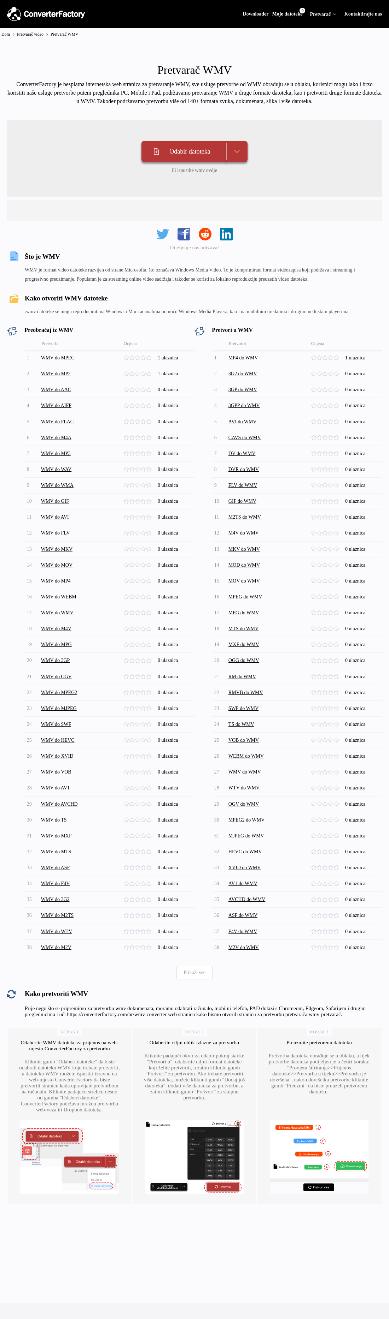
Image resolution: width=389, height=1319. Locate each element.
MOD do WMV (245, 545)
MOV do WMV (245, 559)
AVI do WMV (244, 415)
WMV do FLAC (58, 415)
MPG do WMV (245, 588)
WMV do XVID (58, 719)
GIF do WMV (243, 487)
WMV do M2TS (58, 863)
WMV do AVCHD (60, 762)
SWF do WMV (245, 675)
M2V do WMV (245, 892)
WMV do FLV (56, 516)
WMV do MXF (57, 791)
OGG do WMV (245, 632)
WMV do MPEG (59, 357)
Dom (5, 34)
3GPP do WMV (245, 400)
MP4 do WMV (244, 357)
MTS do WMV (245, 603)
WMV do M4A (57, 429)
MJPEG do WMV (247, 791)
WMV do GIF (56, 487)
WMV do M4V (57, 603)
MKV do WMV (245, 530)
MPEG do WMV (246, 574)
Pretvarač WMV (65, 34)
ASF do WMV (244, 863)
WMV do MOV (58, 545)
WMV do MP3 (57, 444)
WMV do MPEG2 (60, 661)
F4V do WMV (244, 878)
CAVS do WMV (246, 429)
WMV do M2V (57, 892)
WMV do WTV (57, 878)
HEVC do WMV (246, 805)
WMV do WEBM (59, 574)
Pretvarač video (30, 34)
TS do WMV (242, 690)
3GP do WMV (244, 386)
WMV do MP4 (57, 559)
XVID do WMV (246, 820)
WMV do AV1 (56, 748)
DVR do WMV (245, 458)
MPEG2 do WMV (248, 777)
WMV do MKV (58, 530)
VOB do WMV (245, 704)
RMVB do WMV (247, 661)
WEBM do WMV (247, 719)
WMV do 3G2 (56, 849)
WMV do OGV (57, 646)
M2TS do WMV (246, 502)
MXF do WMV (245, 617)
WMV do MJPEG (60, 675)
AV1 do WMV (244, 834)
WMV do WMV (58, 588)
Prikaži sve (194, 917)
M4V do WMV (245, 516)
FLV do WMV (244, 473)
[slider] (140, 357)
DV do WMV (243, 444)
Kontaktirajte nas (363, 14)
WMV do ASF (56, 820)
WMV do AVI (56, 502)
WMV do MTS (57, 805)
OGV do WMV (245, 762)
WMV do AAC (57, 386)
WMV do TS (55, 777)
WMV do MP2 (57, 371)
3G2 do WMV (244, 371)
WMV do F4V (56, 834)
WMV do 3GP (56, 632)
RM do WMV (243, 646)
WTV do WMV (245, 748)
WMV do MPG (57, 617)
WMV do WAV (57, 458)
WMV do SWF (57, 690)
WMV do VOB (57, 733)
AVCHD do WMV (248, 849)
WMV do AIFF (57, 400)
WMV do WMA (58, 473)
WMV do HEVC (59, 704)
